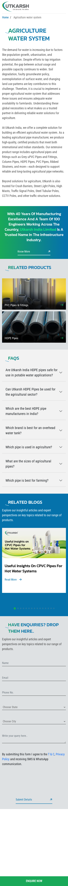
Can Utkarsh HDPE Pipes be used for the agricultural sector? (30, 392)
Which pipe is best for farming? (27, 480)
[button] (15, 608)
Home (5, 17)
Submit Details (34, 799)
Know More (34, 251)
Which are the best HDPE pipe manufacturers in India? (26, 411)
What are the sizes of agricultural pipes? (28, 463)
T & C (51, 754)
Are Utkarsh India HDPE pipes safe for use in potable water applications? (31, 372)
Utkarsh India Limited (38, 229)
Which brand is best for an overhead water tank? (30, 430)
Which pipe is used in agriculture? (29, 447)
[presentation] (28, 776)
